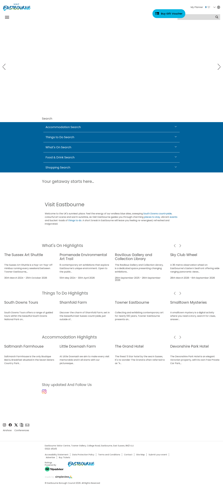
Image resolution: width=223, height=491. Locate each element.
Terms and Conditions (109, 457)
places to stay (152, 217)
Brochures (21, 427)
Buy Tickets (64, 460)
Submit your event (158, 457)
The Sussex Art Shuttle (23, 254)
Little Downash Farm (78, 346)
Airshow (7, 433)
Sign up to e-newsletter (27, 427)
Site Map (140, 457)
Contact (128, 457)
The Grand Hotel (129, 346)
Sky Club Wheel (183, 254)
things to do (74, 220)
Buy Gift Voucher (171, 13)
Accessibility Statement (56, 457)
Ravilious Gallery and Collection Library (133, 256)
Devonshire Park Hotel (189, 346)
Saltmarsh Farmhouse (24, 346)
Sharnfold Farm (73, 302)
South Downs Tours (21, 302)
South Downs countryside (157, 213)
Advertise (50, 460)
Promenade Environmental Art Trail (83, 256)
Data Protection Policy (83, 457)
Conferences (21, 433)
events (173, 217)
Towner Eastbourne (132, 302)
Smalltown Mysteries (188, 302)
